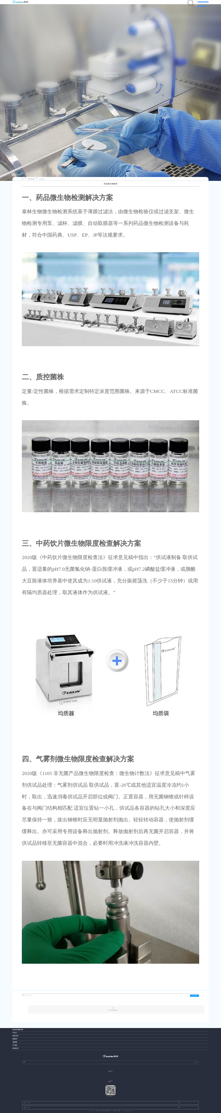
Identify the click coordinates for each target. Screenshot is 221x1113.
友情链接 (27, 1103)
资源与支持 (15, 1036)
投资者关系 (15, 1048)
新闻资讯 (14, 1039)
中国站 (27, 1107)
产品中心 (14, 1032)
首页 (22, 179)
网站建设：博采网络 (116, 1110)
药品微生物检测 (41, 179)
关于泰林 (14, 1045)
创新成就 (14, 1042)
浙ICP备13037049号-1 (128, 1110)
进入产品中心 (194, 995)
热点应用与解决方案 (31, 179)
